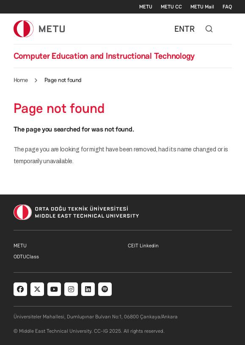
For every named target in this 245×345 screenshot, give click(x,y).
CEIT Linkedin (143, 245)
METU (145, 6)
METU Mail (202, 6)
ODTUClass (26, 256)
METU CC (171, 6)
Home (21, 80)
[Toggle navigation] (227, 28)
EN (179, 28)
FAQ (227, 6)
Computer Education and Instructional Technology (104, 56)
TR (189, 28)
